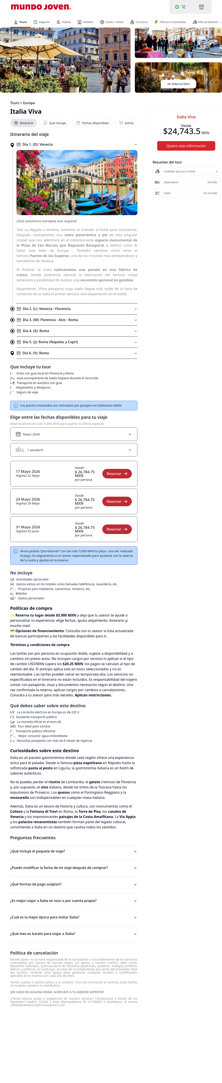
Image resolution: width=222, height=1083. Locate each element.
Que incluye (54, 123)
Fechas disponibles (92, 123)
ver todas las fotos (178, 84)
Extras (126, 123)
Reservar (117, 473)
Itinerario (23, 123)
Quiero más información (186, 145)
